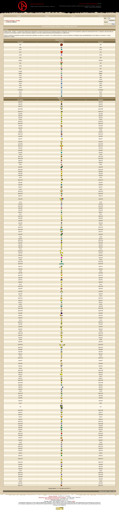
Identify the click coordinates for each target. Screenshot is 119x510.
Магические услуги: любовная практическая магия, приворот (52, 497)
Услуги (73, 16)
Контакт (101, 16)
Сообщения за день (68, 26)
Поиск (75, 26)
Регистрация (45, 26)
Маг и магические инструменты (52, 498)
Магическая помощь (92, 3)
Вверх (114, 491)
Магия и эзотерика (10, 20)
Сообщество (59, 26)
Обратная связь (103, 491)
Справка (18, 20)
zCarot (73, 501)
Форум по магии (83, 3)
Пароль (106, 22)
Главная (19, 16)
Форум (47, 16)
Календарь (52, 26)
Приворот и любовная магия (37, 4)
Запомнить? (111, 20)
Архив (110, 491)
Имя (105, 18)
